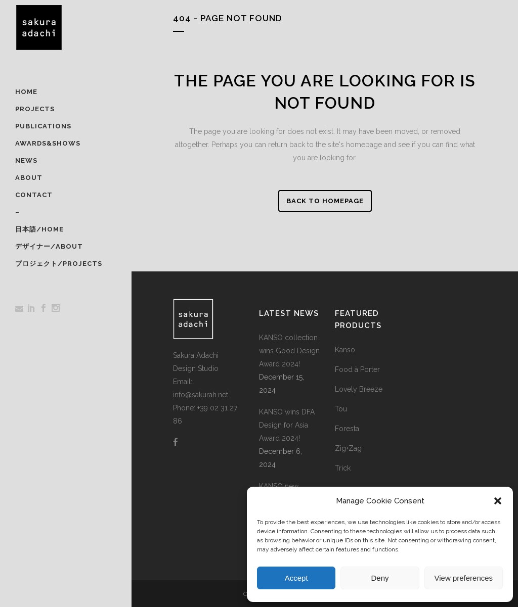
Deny (379, 578)
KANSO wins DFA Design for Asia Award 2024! (287, 425)
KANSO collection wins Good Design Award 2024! (289, 351)
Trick (343, 468)
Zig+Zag (348, 448)
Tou (341, 409)
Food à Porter (357, 369)
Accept (296, 578)
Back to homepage (325, 201)
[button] (498, 501)
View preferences (464, 578)
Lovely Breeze (358, 389)
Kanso (345, 350)
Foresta (347, 429)
